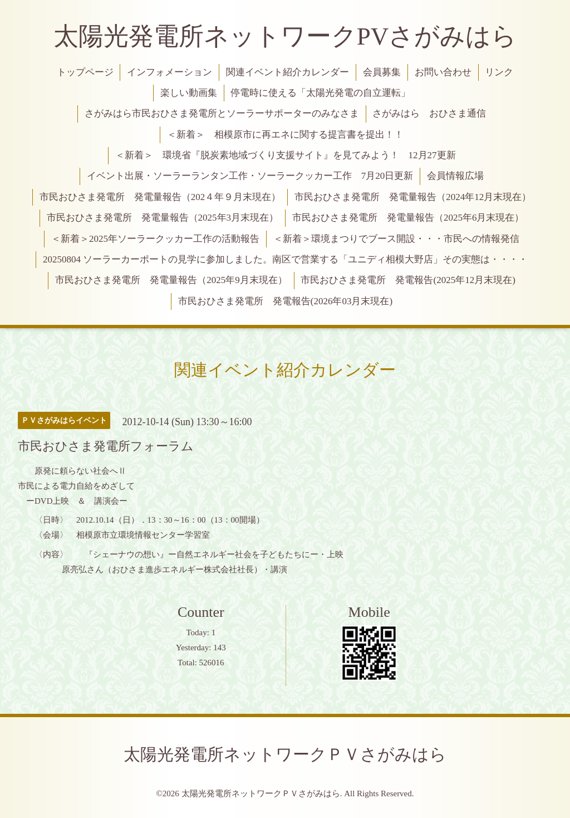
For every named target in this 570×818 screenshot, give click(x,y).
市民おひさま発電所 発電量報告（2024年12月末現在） (412, 197)
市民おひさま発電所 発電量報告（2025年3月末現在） (163, 217)
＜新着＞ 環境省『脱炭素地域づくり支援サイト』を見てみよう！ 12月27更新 (285, 155)
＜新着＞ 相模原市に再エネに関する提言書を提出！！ (285, 134)
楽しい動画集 (188, 92)
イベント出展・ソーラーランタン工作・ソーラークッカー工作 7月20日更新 (250, 176)
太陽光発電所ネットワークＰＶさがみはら (285, 754)
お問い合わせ (443, 72)
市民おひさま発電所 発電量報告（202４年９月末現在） (160, 197)
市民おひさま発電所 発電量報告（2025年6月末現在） (408, 217)
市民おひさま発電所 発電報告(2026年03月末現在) (285, 301)
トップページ (85, 72)
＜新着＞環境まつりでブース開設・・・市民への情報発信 (396, 238)
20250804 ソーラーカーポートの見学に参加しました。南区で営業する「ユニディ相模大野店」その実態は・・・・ (285, 259)
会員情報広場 (455, 176)
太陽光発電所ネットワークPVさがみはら (285, 36)
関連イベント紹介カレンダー (287, 72)
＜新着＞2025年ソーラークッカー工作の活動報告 (155, 238)
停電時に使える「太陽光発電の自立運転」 (320, 92)
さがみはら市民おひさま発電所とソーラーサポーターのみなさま (222, 113)
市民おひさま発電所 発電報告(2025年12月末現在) (408, 280)
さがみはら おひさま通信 (429, 113)
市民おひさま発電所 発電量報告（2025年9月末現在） (171, 280)
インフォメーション (169, 72)
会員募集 (382, 72)
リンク (499, 72)
